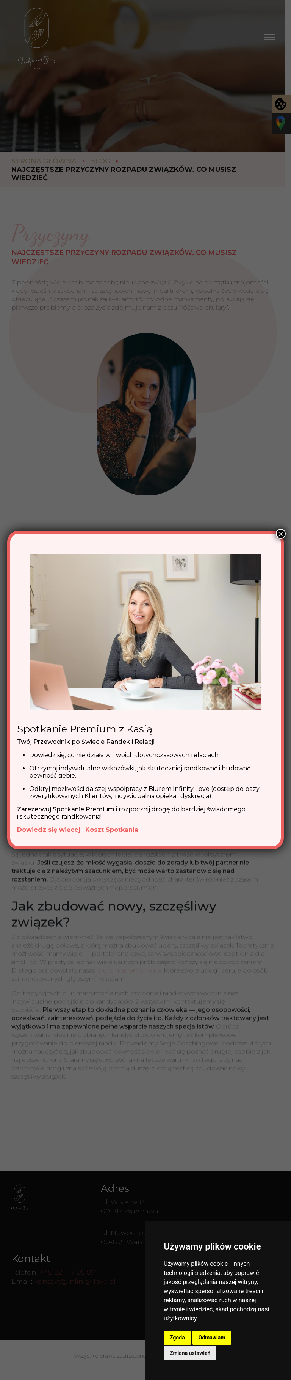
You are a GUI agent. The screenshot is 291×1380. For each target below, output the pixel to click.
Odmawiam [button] (212, 1337)
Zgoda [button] (177, 1337)
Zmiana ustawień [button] (190, 1353)
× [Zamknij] (280, 534)
